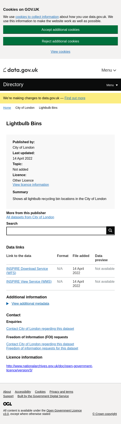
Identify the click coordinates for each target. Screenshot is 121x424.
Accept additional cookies (61, 29)
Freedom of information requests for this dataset (42, 348)
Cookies (40, 391)
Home (7, 107)
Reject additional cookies (60, 41)
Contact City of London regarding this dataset (40, 328)
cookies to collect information (37, 17)
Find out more (75, 98)
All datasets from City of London (30, 217)
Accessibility (23, 391)
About (7, 391)
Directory (13, 84)
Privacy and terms (61, 391)
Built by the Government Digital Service (43, 396)
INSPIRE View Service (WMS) (29, 281)
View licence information (31, 184)
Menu (107, 70)
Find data (110, 230)
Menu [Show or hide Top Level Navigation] (110, 85)
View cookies (60, 51)
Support (8, 396)
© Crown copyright (105, 414)
